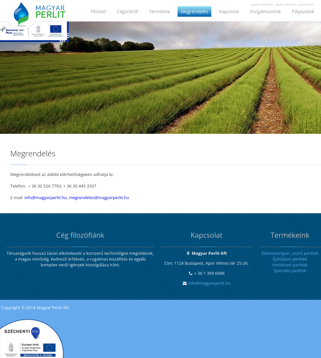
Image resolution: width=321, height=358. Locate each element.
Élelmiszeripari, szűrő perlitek (290, 253)
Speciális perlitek (290, 270)
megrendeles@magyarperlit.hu (99, 197)
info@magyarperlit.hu (45, 197)
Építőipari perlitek (290, 259)
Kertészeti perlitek (289, 265)
